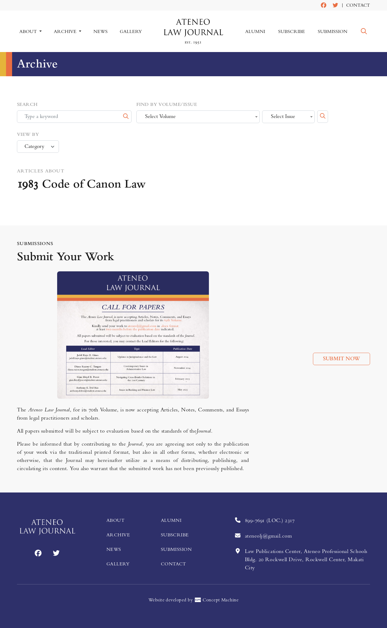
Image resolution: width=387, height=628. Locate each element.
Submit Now (341, 359)
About (115, 520)
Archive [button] (66, 31)
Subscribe (291, 31)
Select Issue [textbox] (283, 117)
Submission (332, 31)
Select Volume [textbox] (160, 117)
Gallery (130, 31)
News (100, 31)
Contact (358, 5)
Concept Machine (216, 600)
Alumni (255, 31)
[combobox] (198, 117)
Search (27, 104)
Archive (118, 535)
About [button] (28, 31)
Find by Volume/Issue (166, 104)
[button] (364, 31)
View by (28, 134)
